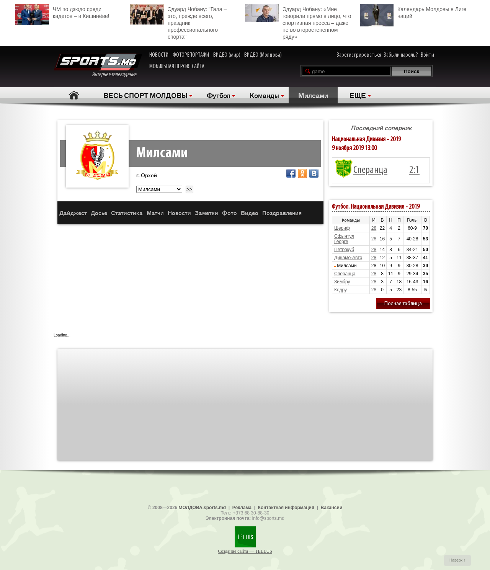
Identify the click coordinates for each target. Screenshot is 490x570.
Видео (249, 212)
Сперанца (370, 170)
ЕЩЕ (358, 95)
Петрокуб (344, 249)
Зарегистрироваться (359, 55)
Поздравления (282, 212)
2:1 (414, 170)
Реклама (242, 507)
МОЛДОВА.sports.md (202, 507)
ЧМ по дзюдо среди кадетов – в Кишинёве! (62, 12)
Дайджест (73, 212)
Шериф (342, 228)
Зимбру (342, 281)
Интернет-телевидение (98, 66)
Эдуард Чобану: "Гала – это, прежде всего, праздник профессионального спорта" (178, 22)
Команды (264, 95)
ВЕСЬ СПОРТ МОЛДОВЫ (145, 95)
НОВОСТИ (158, 55)
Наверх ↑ (457, 560)
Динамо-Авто (348, 257)
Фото (229, 212)
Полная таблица (403, 304)
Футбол (218, 95)
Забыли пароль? (401, 55)
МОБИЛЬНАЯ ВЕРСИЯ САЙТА (176, 67)
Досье (99, 212)
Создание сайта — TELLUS (245, 551)
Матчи (155, 212)
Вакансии (332, 507)
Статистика (127, 212)
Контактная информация (286, 507)
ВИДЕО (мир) (226, 55)
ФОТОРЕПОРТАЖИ (191, 55)
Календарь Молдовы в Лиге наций (413, 12)
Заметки (206, 212)
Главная (74, 95)
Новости (179, 212)
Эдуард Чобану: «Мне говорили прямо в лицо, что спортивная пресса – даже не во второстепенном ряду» (298, 22)
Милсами (313, 95)
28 (373, 228)
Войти (427, 55)
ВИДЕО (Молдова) (263, 55)
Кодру (340, 289)
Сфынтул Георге (344, 239)
